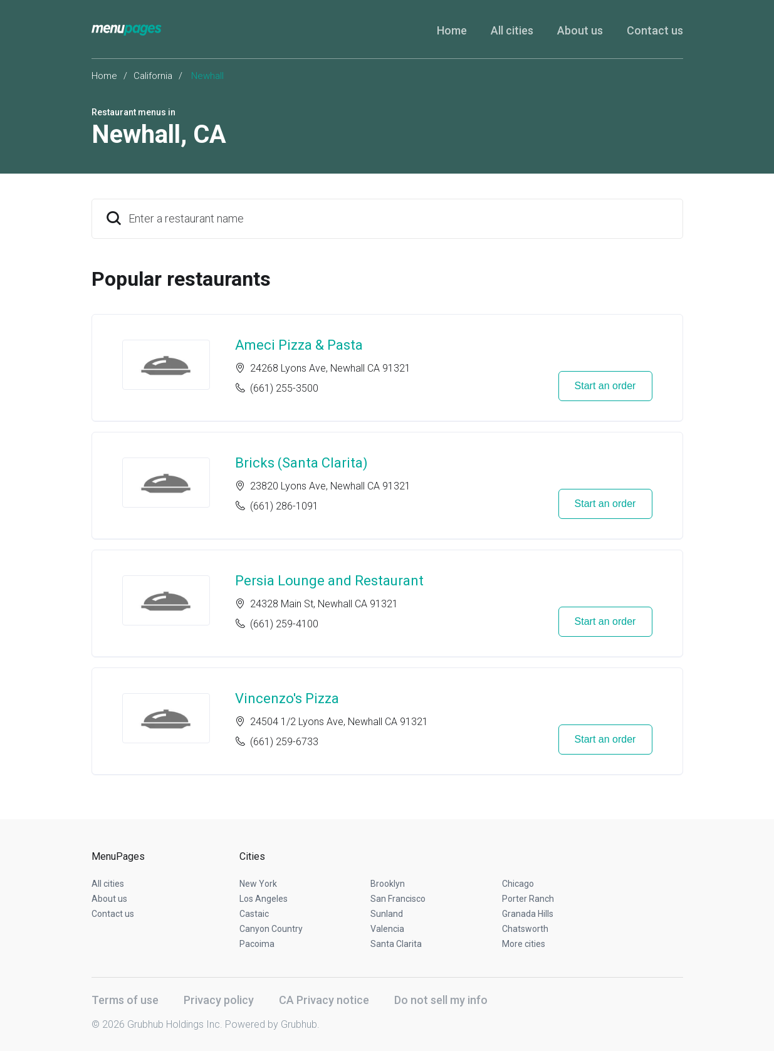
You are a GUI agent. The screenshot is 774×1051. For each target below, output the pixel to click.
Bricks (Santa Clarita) (301, 463)
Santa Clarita (396, 944)
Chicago (518, 884)
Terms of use (125, 1000)
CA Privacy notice (324, 1000)
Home (452, 30)
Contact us (655, 30)
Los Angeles (263, 899)
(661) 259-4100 (284, 624)
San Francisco (398, 899)
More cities (523, 944)
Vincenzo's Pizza (287, 698)
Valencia (387, 929)
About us (580, 30)
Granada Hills (527, 914)
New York (258, 884)
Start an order (605, 385)
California (152, 75)
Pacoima (257, 944)
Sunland (386, 914)
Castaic (254, 914)
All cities (512, 30)
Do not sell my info (441, 1000)
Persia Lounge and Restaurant (329, 580)
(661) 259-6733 (284, 742)
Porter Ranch (528, 899)
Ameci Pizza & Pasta (299, 345)
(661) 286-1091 (284, 506)
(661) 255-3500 (284, 388)
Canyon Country (271, 929)
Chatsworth (525, 929)
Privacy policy (219, 1000)
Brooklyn (387, 884)
